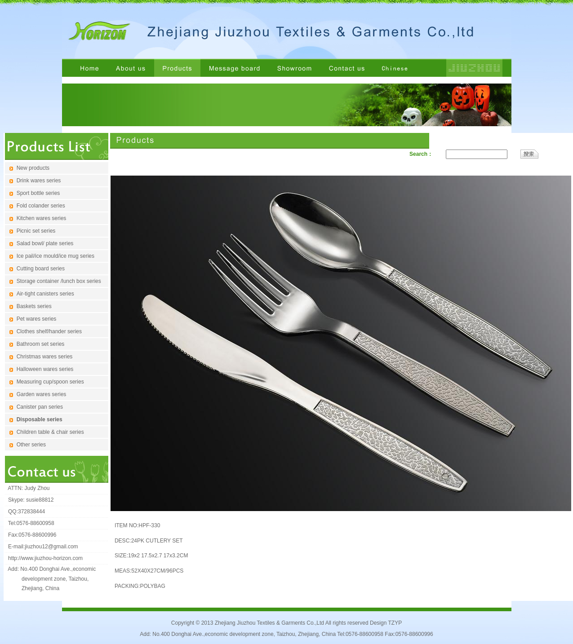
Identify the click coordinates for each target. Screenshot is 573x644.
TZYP (395, 623)
